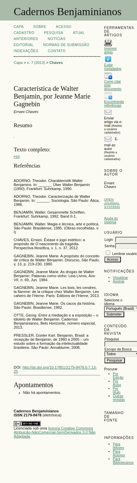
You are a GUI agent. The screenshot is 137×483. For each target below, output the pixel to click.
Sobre (39, 27)
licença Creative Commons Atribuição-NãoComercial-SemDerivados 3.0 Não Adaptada (55, 432)
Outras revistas (119, 398)
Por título (117, 390)
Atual (79, 33)
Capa (19, 27)
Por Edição (118, 375)
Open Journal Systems (112, 203)
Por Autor (117, 383)
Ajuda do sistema (111, 220)
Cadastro (24, 33)
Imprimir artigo (110, 50)
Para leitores (118, 446)
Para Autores (119, 453)
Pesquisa (53, 33)
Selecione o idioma (113, 302)
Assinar (119, 281)
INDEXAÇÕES (26, 51)
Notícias (56, 39)
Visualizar (120, 278)
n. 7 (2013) (36, 63)
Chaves (56, 63)
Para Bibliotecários (123, 461)
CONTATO (57, 51)
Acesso (63, 27)
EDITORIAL (24, 45)
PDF (17, 156)
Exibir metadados (112, 67)
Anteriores (26, 39)
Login (108, 239)
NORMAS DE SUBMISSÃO (66, 45)
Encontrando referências (114, 103)
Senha (109, 246)
